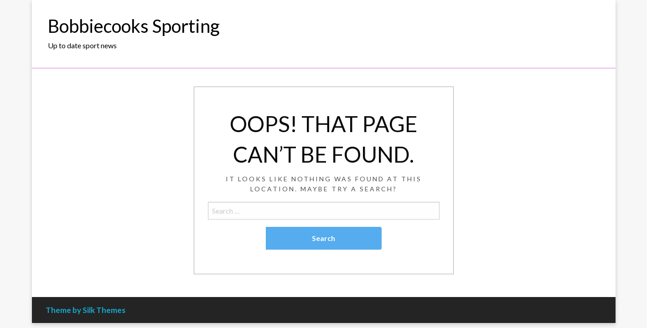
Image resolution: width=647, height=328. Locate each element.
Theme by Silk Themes (85, 310)
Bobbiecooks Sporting (134, 26)
